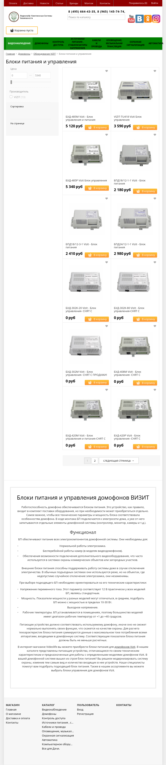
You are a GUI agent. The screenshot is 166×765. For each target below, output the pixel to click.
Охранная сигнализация (58, 747)
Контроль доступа (54, 730)
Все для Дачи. (51, 760)
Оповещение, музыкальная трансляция (58, 743)
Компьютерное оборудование (58, 756)
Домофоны (49, 725)
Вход (80, 721)
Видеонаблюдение (54, 721)
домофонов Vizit (124, 647)
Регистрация (85, 725)
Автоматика (50, 751)
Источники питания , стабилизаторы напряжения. (58, 734)
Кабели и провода (54, 738)
